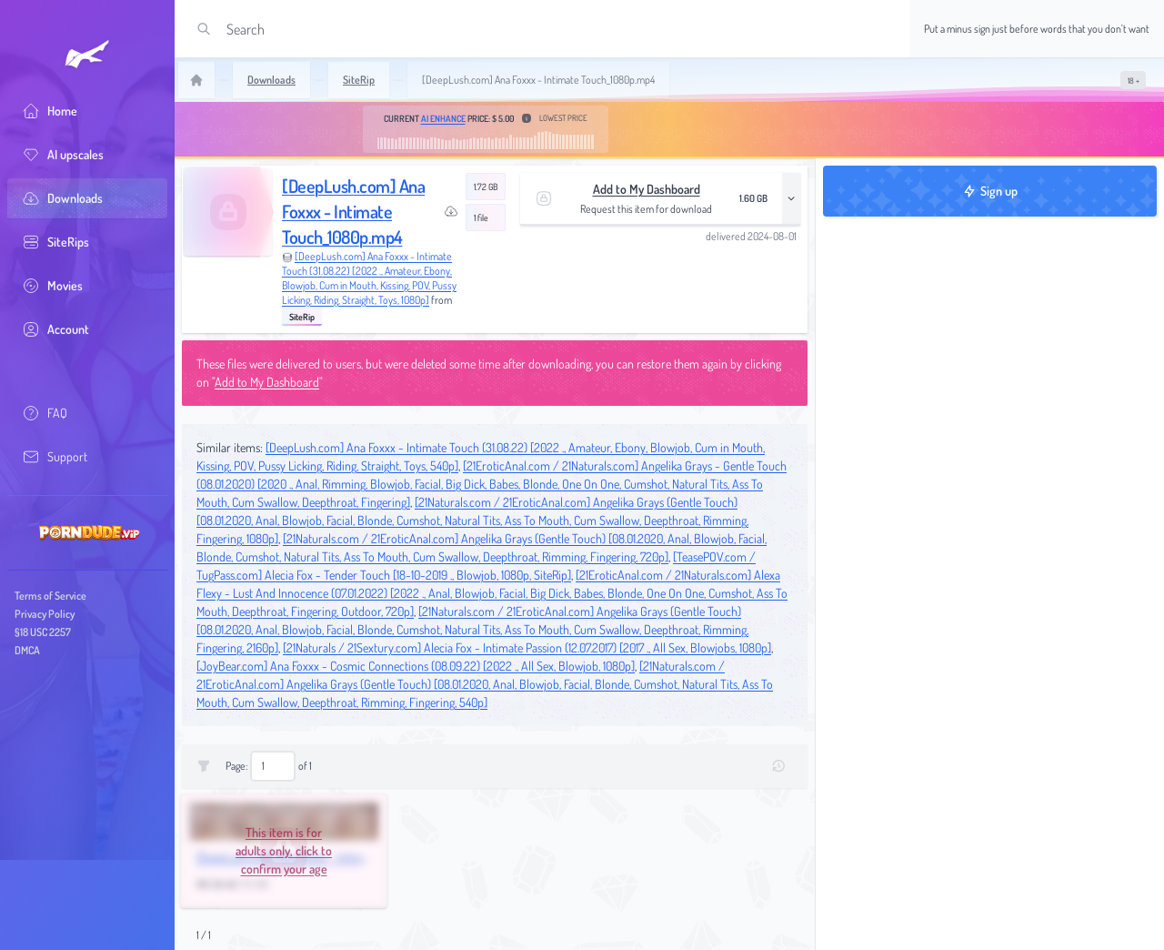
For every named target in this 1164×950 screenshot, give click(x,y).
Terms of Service (50, 595)
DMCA (27, 650)
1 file (481, 217)
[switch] (1133, 80)
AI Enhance (443, 118)
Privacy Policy (45, 614)
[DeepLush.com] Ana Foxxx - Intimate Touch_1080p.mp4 (353, 211)
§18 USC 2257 (43, 632)
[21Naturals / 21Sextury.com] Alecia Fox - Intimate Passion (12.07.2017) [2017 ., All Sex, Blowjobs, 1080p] (527, 647)
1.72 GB (485, 186)
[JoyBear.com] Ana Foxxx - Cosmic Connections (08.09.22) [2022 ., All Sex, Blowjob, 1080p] (415, 665)
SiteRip (302, 316)
